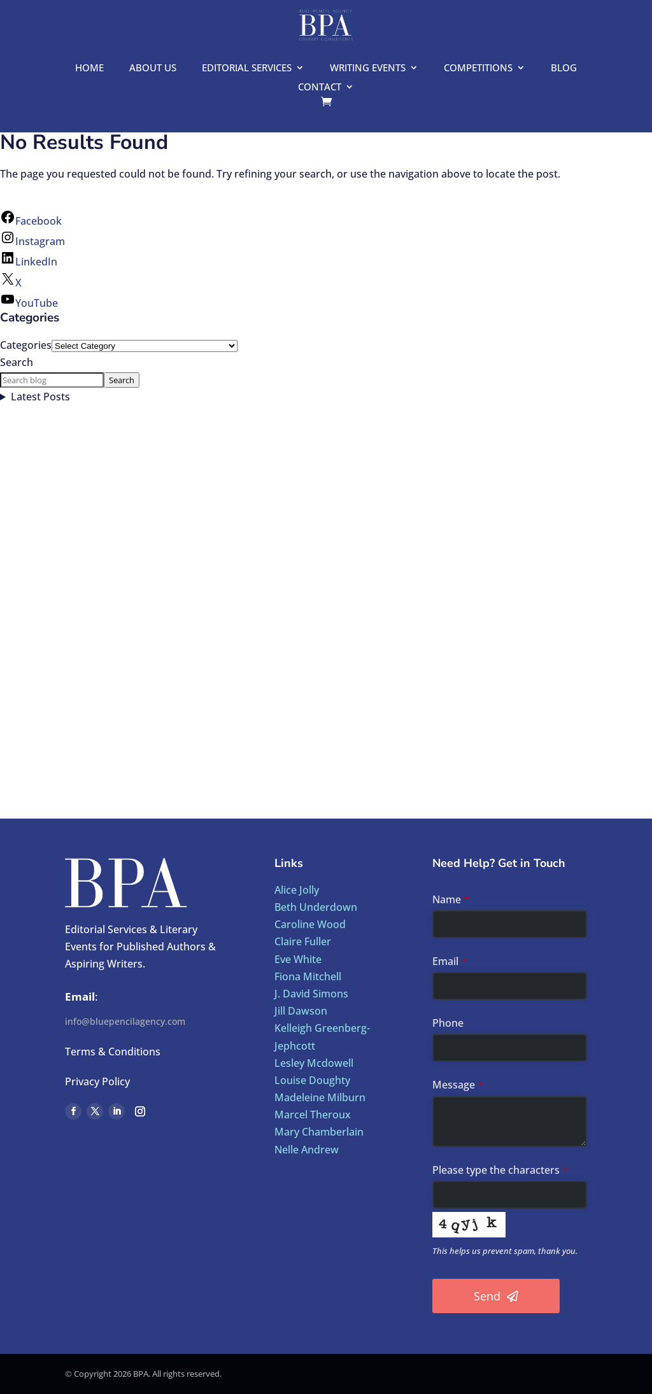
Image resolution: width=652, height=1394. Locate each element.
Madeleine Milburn (319, 1097)
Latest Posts (40, 397)
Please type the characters (500, 1170)
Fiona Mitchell (307, 976)
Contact (319, 87)
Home (89, 68)
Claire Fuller (302, 941)
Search (16, 362)
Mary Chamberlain (319, 1132)
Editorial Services (247, 68)
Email (449, 961)
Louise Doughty (312, 1080)
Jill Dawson (300, 1011)
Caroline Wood (310, 924)
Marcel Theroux (312, 1115)
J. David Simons (311, 994)
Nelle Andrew (306, 1150)
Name (450, 899)
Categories (26, 345)
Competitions (478, 68)
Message (457, 1085)
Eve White (298, 959)
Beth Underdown (315, 907)
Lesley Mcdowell (313, 1063)
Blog (564, 68)
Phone (448, 1023)
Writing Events (368, 68)
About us (152, 68)
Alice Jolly (296, 890)
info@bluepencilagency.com (125, 1021)
